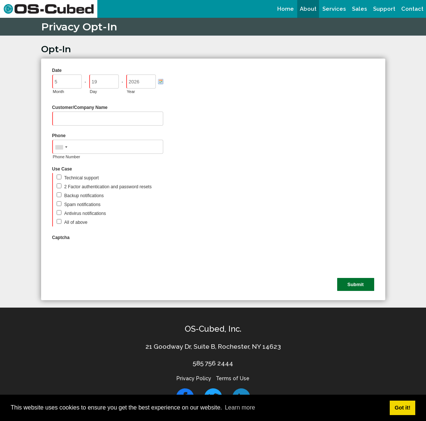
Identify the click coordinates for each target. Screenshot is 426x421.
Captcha (61, 237)
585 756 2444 (213, 363)
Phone (59, 135)
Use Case (62, 169)
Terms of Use (232, 378)
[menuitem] (285, 9)
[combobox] (61, 147)
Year (131, 91)
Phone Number (66, 157)
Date (57, 70)
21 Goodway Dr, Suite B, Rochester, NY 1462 (211, 346)
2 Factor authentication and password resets (108, 186)
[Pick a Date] (161, 81)
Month (58, 91)
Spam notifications (82, 204)
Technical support (81, 177)
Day (93, 91)
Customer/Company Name (80, 107)
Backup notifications (84, 195)
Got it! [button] (402, 408)
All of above (76, 222)
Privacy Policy (194, 378)
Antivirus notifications (85, 213)
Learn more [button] (240, 407)
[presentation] (108, 256)
